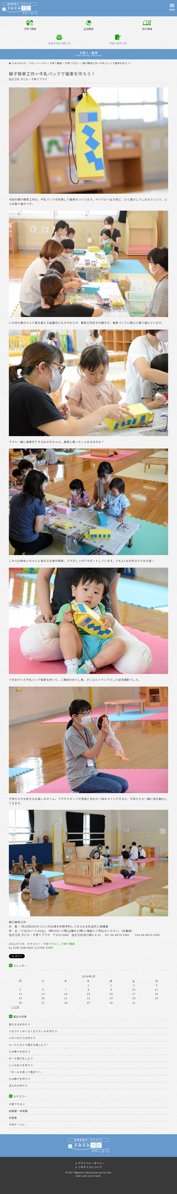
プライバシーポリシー (90, 1163)
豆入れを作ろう (18, 1085)
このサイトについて (88, 1167)
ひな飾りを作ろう (19, 1078)
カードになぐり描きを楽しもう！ (29, 1044)
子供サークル (17, 1124)
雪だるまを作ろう (19, 1024)
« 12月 (15, 1007)
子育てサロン (51, 943)
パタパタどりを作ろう (22, 1038)
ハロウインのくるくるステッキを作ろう (33, 1031)
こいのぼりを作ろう (21, 1065)
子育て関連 (68, 943)
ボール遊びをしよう (21, 1058)
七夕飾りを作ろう (19, 1051)
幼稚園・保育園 (18, 1111)
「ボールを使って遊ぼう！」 (26, 1072)
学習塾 (13, 1117)
